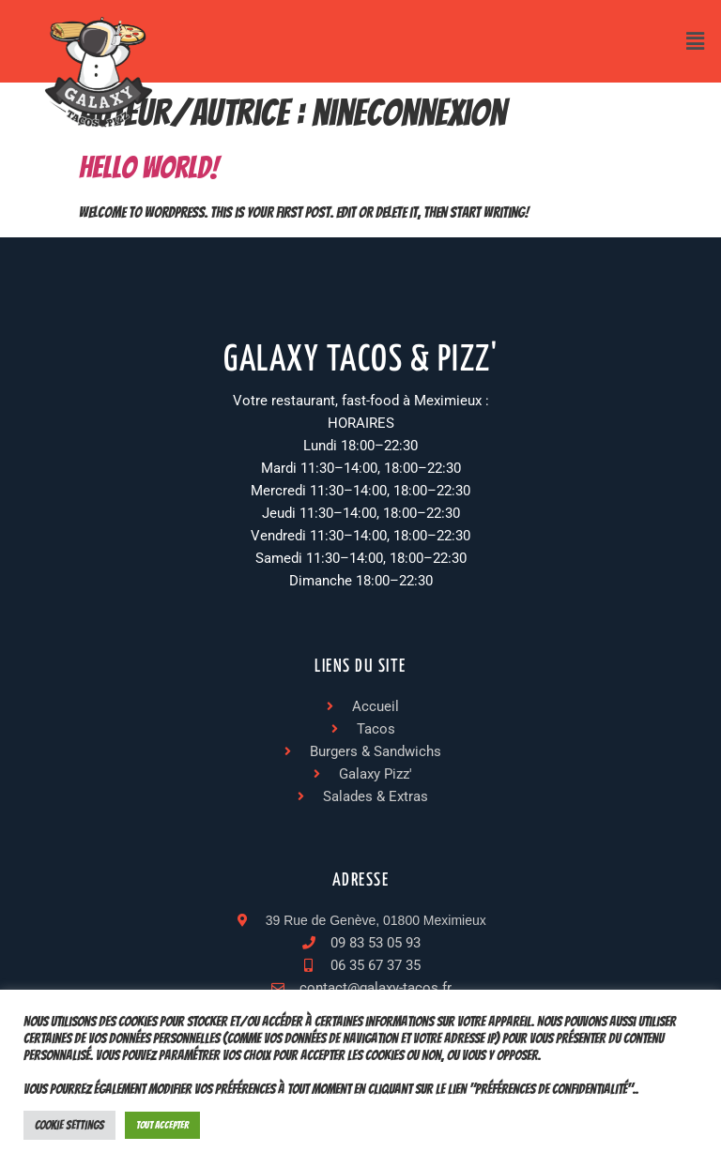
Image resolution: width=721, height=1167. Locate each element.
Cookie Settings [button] (69, 1125)
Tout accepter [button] (162, 1124)
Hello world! (148, 168)
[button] (696, 41)
